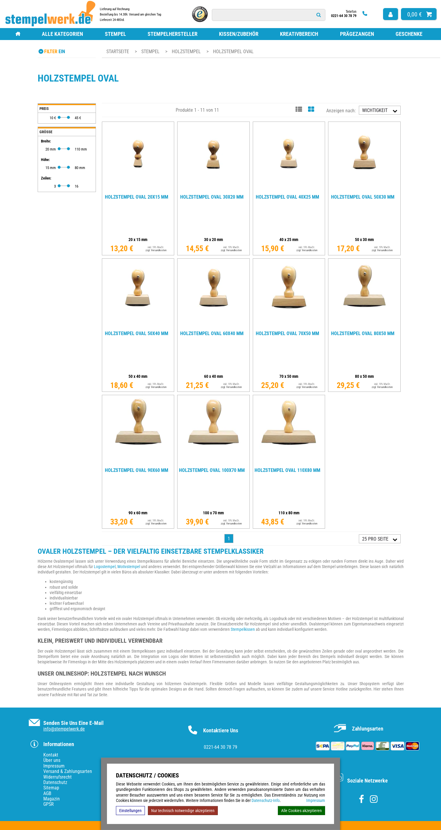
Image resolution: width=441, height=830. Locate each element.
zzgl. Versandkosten (156, 250)
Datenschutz (55, 782)
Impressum (315, 800)
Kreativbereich (299, 34)
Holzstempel (187, 51)
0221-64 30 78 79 (220, 747)
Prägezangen (357, 34)
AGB (47, 793)
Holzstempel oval (233, 51)
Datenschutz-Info (266, 800)
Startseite (117, 51)
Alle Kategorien (62, 34)
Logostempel (105, 566)
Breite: (46, 141)
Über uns (51, 760)
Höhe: (45, 159)
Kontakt (50, 755)
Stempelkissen (243, 629)
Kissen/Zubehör (238, 34)
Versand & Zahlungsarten (67, 771)
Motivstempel (128, 566)
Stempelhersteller (172, 34)
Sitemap (51, 788)
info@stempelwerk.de (64, 729)
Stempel (115, 34)
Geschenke (409, 34)
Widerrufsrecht (57, 777)
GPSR (48, 804)
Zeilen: (46, 178)
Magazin (51, 799)
